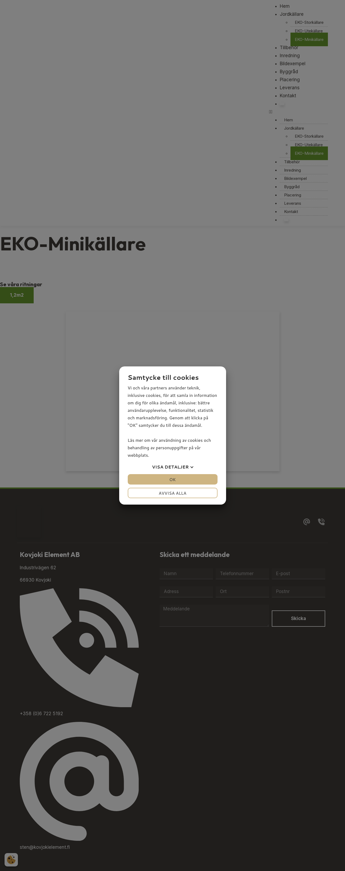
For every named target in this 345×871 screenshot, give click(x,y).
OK (172, 479)
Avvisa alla (173, 493)
